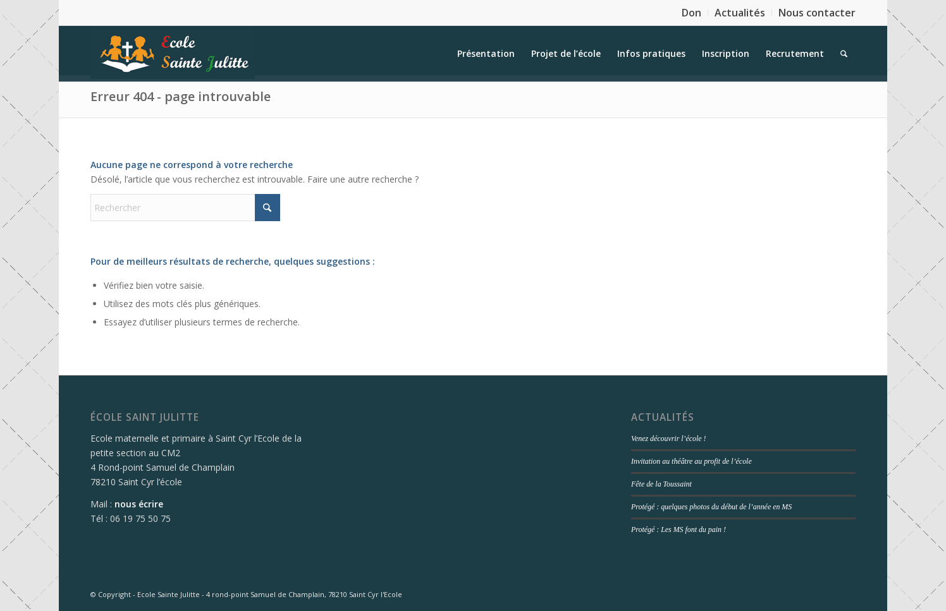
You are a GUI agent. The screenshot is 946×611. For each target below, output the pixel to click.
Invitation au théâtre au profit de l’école (691, 461)
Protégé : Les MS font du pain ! (678, 529)
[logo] (172, 54)
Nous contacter (817, 13)
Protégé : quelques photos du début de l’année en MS (711, 506)
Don (691, 13)
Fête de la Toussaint (661, 484)
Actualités (740, 13)
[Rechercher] (844, 54)
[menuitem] (691, 12)
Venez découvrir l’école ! (668, 438)
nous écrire (138, 504)
